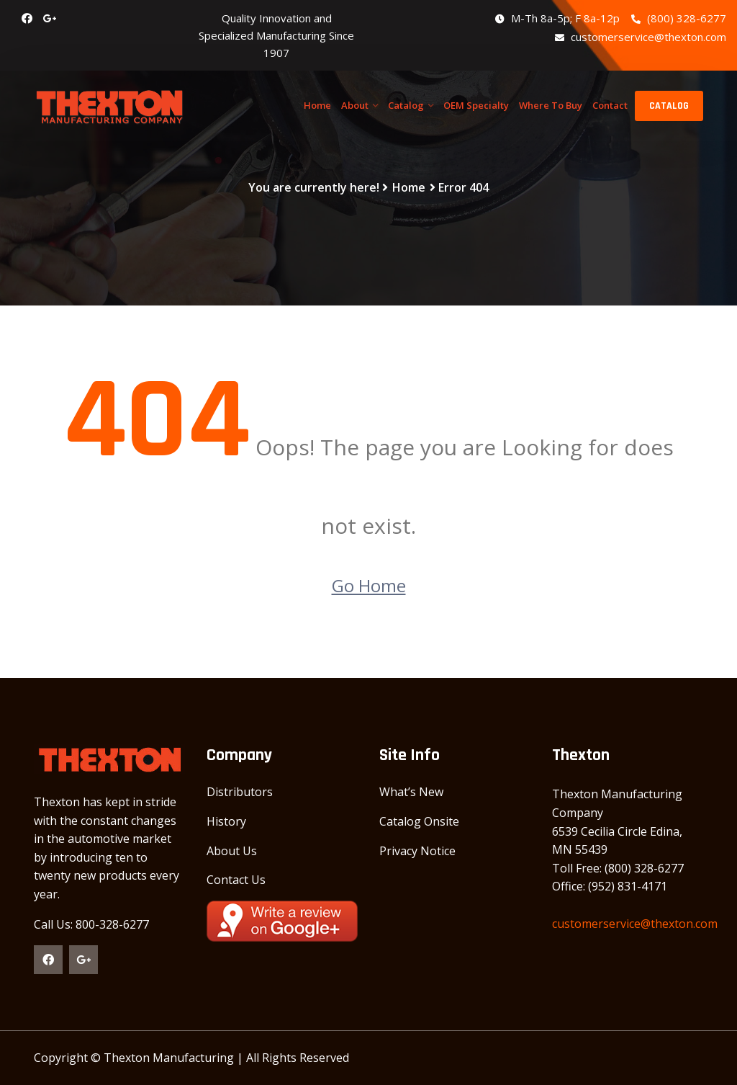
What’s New (411, 792)
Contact (610, 105)
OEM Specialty (476, 105)
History (226, 821)
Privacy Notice (417, 851)
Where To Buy (550, 105)
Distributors (240, 792)
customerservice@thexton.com (640, 37)
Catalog (406, 105)
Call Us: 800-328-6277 (91, 924)
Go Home (369, 585)
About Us (232, 851)
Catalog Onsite (419, 821)
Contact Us (236, 880)
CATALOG (669, 105)
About (354, 105)
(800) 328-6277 (678, 18)
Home (317, 105)
